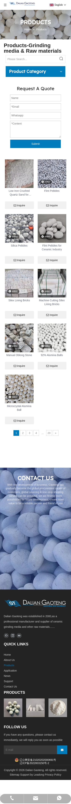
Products (9, 665)
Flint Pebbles (51, 190)
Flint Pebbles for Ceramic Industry (52, 247)
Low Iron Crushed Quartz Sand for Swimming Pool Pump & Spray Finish (19, 192)
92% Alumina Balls (52, 355)
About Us (9, 660)
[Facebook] (6, 635)
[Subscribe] (62, 749)
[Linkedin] (12, 635)
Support (8, 681)
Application (10, 670)
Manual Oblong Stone (19, 355)
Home (7, 654)
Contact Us (10, 686)
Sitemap (14, 774)
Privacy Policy (53, 774)
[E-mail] (29, 749)
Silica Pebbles (19, 245)
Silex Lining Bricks (19, 300)
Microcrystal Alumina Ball (19, 408)
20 (49, 432)
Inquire (19, 205)
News (7, 675)
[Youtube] (19, 635)
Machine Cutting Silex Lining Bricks (52, 302)
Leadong (39, 774)
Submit (35, 143)
